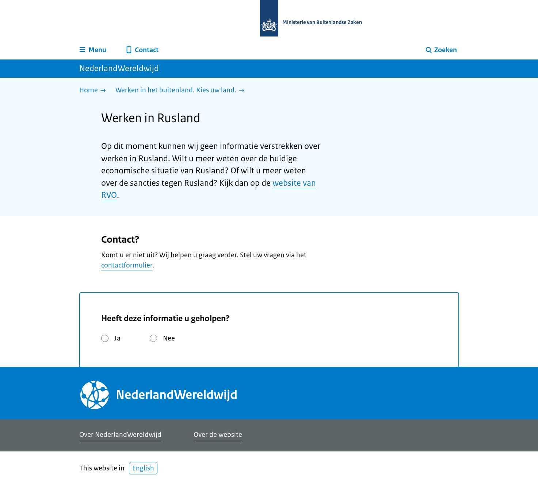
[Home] (94, 90)
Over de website (218, 434)
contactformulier (126, 265)
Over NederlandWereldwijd (120, 434)
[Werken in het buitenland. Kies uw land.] (181, 90)
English (143, 468)
